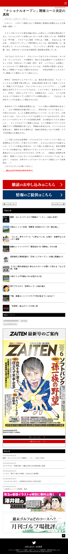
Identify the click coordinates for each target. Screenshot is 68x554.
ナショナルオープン (10, 324)
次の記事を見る (10, 204)
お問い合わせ (30, 546)
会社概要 (39, 546)
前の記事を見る (58, 204)
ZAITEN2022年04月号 (11, 321)
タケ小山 (24, 321)
